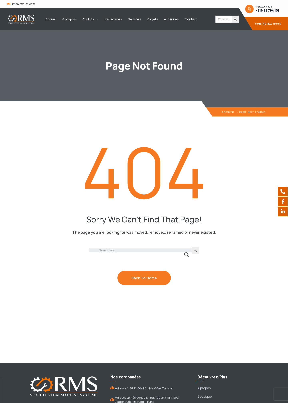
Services (134, 19)
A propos (69, 19)
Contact (191, 19)
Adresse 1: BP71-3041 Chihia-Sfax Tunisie (143, 388)
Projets (152, 19)
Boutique (205, 396)
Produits (90, 19)
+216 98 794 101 (267, 10)
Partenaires (113, 19)
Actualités (171, 19)
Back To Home (144, 278)
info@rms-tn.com (23, 4)
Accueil (51, 19)
